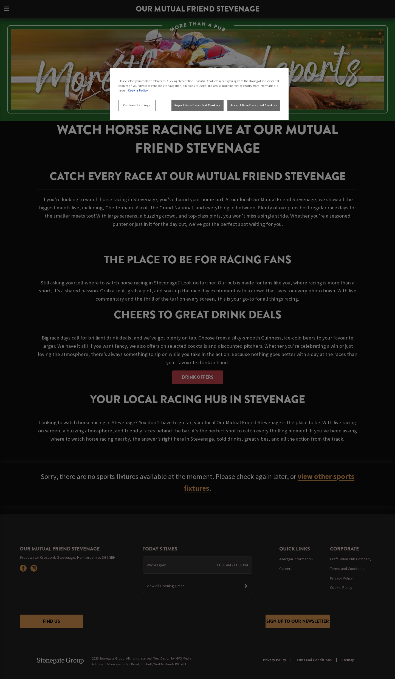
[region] (199, 94)
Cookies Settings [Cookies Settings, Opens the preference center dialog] (137, 105)
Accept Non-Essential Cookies (253, 105)
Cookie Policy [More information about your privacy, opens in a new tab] (138, 90)
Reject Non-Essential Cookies (197, 105)
